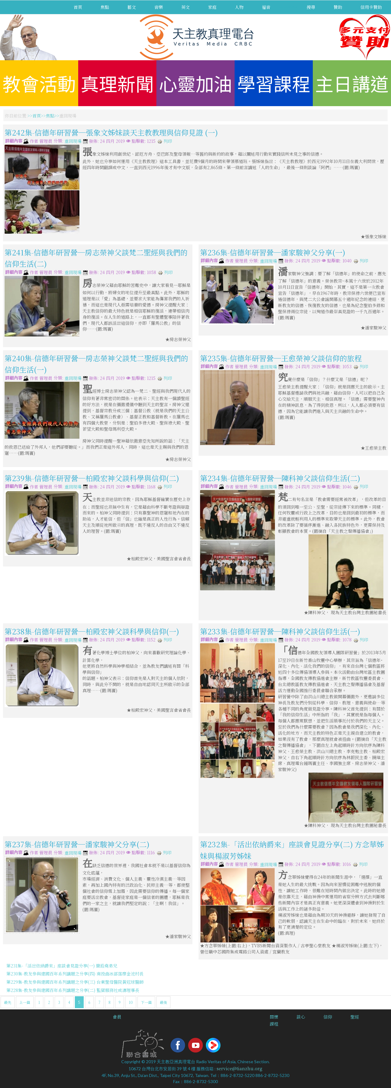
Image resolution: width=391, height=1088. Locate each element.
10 (131, 1002)
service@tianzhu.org (239, 1068)
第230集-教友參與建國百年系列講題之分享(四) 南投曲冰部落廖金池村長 (75, 974)
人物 (239, 7)
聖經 (354, 1017)
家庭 (212, 7)
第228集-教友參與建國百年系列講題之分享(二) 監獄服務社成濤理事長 (72, 990)
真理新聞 (117, 83)
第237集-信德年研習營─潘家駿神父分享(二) (77, 843)
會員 (117, 1017)
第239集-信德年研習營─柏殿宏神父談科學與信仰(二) (92, 478)
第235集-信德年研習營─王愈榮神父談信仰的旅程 (281, 357)
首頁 (78, 7)
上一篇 (24, 1002)
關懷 (274, 1017)
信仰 (327, 1017)
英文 (185, 7)
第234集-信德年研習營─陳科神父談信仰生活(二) (280, 478)
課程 (274, 1024)
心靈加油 (195, 83)
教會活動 (39, 83)
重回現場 (73, 141)
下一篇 (146, 1002)
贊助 (338, 7)
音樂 (158, 7)
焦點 (104, 7)
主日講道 (352, 83)
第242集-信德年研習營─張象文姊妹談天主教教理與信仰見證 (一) (111, 132)
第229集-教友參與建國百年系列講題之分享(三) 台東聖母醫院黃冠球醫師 (75, 982)
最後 (163, 1002)
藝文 (131, 7)
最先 (7, 1002)
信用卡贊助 (371, 7)
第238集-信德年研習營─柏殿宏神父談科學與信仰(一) (92, 631)
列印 (164, 141)
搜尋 (311, 7)
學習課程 (273, 83)
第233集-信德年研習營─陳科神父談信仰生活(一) (280, 631)
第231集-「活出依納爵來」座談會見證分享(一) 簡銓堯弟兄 (61, 966)
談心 (301, 1017)
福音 (266, 7)
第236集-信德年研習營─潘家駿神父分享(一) (272, 252)
